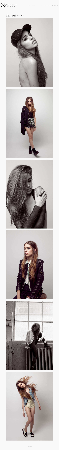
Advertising (33, 5)
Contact (49, 5)
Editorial (40, 5)
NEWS (29, 5)
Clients (44, 5)
